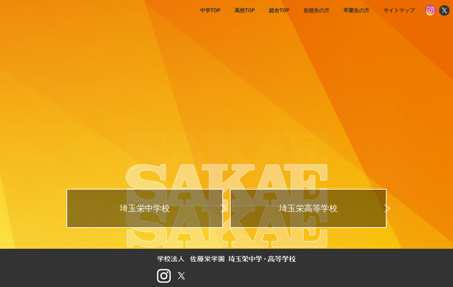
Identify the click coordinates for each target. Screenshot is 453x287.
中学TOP (210, 10)
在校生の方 (316, 10)
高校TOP (245, 10)
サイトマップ (399, 10)
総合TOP (279, 10)
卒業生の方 (356, 10)
